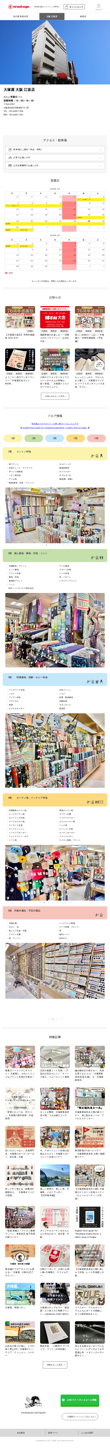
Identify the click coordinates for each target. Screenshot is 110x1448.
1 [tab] (42, 549)
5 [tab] (59, 549)
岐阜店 (53, 331)
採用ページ (53, 1436)
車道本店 (64, 331)
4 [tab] (55, 549)
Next (100, 519)
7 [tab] (67, 549)
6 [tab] (63, 549)
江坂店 (30, 331)
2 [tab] (46, 549)
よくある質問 (87, 1436)
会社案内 (21, 1436)
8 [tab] (70, 906)
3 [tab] (50, 549)
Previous (9, 519)
